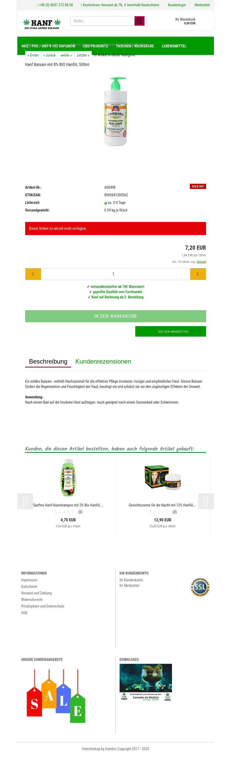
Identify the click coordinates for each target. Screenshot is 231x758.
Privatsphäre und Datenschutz (43, 609)
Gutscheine (29, 589)
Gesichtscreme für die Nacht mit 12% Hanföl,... (162, 508)
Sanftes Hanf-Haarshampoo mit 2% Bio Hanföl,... (68, 508)
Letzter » (83, 58)
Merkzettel (202, 5)
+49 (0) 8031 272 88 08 (55, 5)
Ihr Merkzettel (129, 588)
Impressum (29, 583)
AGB (24, 615)
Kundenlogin (176, 5)
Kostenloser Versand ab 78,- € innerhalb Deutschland (120, 5)
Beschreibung (48, 363)
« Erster (33, 58)
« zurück (50, 58)
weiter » (66, 58)
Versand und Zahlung (36, 596)
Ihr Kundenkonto (131, 583)
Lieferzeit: (32, 205)
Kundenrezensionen (103, 363)
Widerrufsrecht (32, 602)
